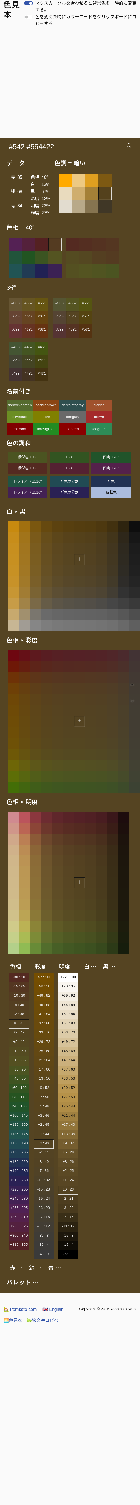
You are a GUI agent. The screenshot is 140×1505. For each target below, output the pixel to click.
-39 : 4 (43, 1244)
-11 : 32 (43, 1180)
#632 (28, 329)
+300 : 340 (19, 1235)
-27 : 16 (43, 1217)
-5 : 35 (19, 1005)
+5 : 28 (68, 1152)
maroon (19, 429)
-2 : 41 (43, 1152)
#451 (42, 347)
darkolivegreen (20, 405)
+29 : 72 (43, 1041)
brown (99, 417)
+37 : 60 (68, 1069)
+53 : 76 (68, 1032)
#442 (28, 360)
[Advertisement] (51, 83)
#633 (15, 329)
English (53, 1309)
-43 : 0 (43, 1254)
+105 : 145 (19, 1115)
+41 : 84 (43, 1014)
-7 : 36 (43, 1171)
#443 (15, 360)
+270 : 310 (19, 1217)
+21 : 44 (68, 1115)
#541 (86, 316)
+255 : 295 (19, 1208)
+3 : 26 (68, 1162)
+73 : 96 (68, 986)
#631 (42, 329)
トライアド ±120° (27, 481)
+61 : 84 (68, 1014)
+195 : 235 (19, 1171)
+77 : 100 (68, 977)
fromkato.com (20, 1309)
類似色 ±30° (27, 457)
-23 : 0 (68, 1254)
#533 (59, 329)
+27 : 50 (68, 1097)
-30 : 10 (19, 977)
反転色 (111, 492)
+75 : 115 (19, 1097)
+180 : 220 (19, 1162)
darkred (72, 429)
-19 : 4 (68, 1244)
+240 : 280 (19, 1198)
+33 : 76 (43, 1032)
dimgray (72, 417)
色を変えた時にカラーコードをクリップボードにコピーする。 (85, 20)
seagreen (99, 429)
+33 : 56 (68, 1078)
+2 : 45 (43, 1124)
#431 (42, 373)
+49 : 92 (43, 995)
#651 (42, 303)
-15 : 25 (19, 986)
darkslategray (73, 405)
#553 (59, 303)
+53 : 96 (43, 986)
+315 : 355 (19, 1244)
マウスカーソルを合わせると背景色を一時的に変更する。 (85, 6)
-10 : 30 (19, 995)
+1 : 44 (43, 1134)
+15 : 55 (19, 1060)
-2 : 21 (68, 1198)
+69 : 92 (68, 995)
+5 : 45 (18, 1041)
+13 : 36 (68, 1134)
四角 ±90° (111, 457)
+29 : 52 (68, 1088)
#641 (42, 316)
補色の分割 (69, 481)
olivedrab (19, 417)
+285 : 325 (19, 1226)
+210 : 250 (19, 1180)
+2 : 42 (18, 1032)
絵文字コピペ (42, 1320)
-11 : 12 (68, 1226)
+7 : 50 (43, 1097)
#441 (42, 360)
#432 (28, 373)
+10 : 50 (19, 1051)
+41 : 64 (68, 1060)
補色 (111, 481)
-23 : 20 (43, 1208)
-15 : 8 (68, 1235)
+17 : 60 (43, 1069)
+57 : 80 (68, 1023)
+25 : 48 (68, 1106)
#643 (15, 316)
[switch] (28, 3)
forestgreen (46, 429)
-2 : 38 (19, 1014)
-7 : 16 (68, 1217)
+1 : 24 (68, 1180)
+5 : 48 (43, 1106)
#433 (15, 373)
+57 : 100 (43, 977)
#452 (28, 347)
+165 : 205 (19, 1152)
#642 (28, 316)
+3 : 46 (43, 1115)
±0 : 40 (18, 1023)
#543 (59, 316)
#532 (72, 329)
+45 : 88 (43, 1005)
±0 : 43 (43, 1143)
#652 (28, 303)
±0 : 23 (68, 1189)
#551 (86, 303)
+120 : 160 (19, 1124)
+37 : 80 (43, 1023)
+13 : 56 (43, 1078)
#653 (15, 303)
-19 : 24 (43, 1198)
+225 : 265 (19, 1189)
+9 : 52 (43, 1088)
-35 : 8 (43, 1235)
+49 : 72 (68, 1041)
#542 (72, 316)
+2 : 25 (68, 1171)
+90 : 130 (19, 1106)
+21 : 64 (43, 1060)
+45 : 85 (19, 1078)
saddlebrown (46, 405)
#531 (86, 329)
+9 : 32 (68, 1143)
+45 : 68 (68, 1051)
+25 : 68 (43, 1051)
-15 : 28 (43, 1189)
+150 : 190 (19, 1143)
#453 (15, 347)
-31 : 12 (43, 1226)
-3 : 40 (43, 1162)
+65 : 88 (68, 1005)
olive (46, 417)
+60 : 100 (19, 1088)
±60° (69, 457)
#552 (72, 303)
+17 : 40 (68, 1124)
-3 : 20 (68, 1208)
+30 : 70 (19, 1069)
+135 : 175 (19, 1134)
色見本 (12, 1320)
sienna (99, 405)
